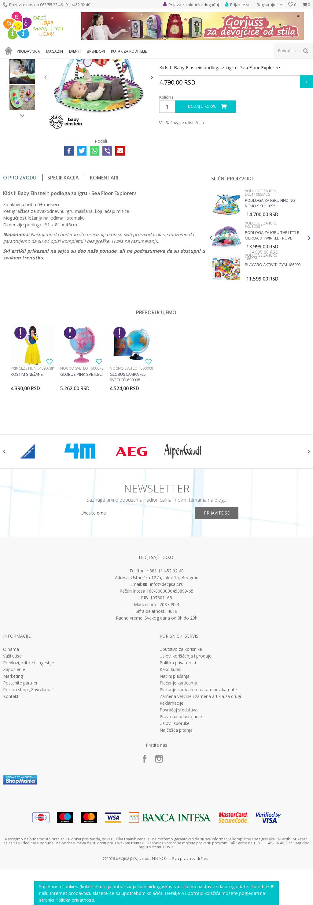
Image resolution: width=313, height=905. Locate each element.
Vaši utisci (12, 724)
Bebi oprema (55, 62)
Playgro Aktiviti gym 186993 (272, 327)
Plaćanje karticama (178, 751)
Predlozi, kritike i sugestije (28, 731)
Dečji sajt (11, 62)
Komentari (104, 240)
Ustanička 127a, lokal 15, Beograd (164, 646)
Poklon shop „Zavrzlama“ (28, 758)
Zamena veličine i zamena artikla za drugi (200, 765)
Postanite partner (20, 751)
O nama (11, 718)
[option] (22, 108)
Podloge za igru (84, 62)
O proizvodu (19, 240)
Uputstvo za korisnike (181, 718)
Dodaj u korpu (202, 169)
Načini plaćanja (175, 745)
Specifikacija (63, 240)
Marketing (13, 745)
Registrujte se (269, 4)
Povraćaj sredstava (178, 778)
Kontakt (11, 765)
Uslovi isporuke (175, 792)
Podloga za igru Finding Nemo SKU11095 (269, 265)
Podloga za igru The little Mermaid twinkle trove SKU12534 (271, 298)
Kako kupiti (170, 738)
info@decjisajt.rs (166, 653)
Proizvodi (31, 62)
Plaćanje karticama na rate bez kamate (198, 758)
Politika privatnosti (178, 731)
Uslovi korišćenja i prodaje (186, 724)
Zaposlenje (14, 738)
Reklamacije (171, 772)
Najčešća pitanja (176, 799)
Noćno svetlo (74, 431)
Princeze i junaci (25, 431)
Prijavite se (224, 582)
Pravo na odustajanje (181, 785)
